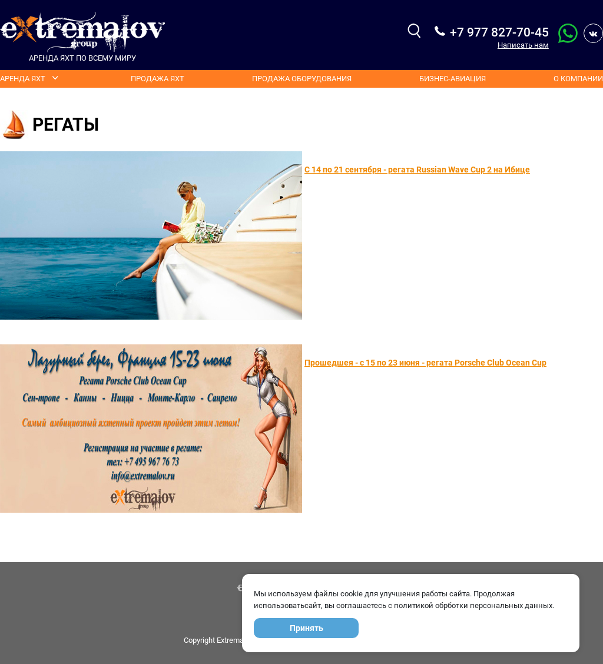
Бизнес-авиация (452, 78)
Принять (306, 628)
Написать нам (523, 45)
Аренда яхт (22, 78)
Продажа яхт (157, 78)
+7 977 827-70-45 (499, 32)
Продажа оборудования (302, 78)
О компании (578, 78)
